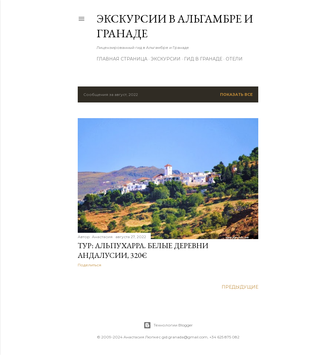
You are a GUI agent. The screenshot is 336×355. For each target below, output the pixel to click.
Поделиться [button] (89, 265)
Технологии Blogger (168, 325)
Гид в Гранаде (203, 59)
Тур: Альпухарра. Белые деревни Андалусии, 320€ (143, 250)
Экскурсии (166, 59)
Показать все (236, 94)
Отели (234, 59)
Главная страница (122, 59)
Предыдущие (240, 287)
